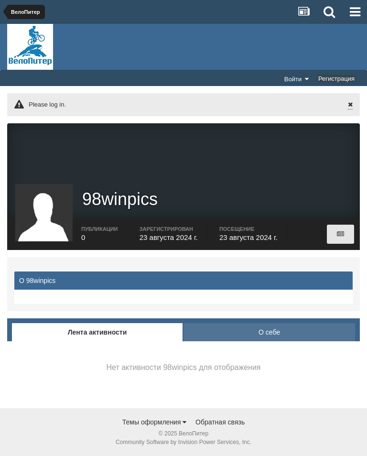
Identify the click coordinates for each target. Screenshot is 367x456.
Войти (296, 79)
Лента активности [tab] (97, 332)
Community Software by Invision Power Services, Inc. (183, 442)
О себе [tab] (269, 332)
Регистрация (336, 78)
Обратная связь (220, 422)
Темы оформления (154, 422)
